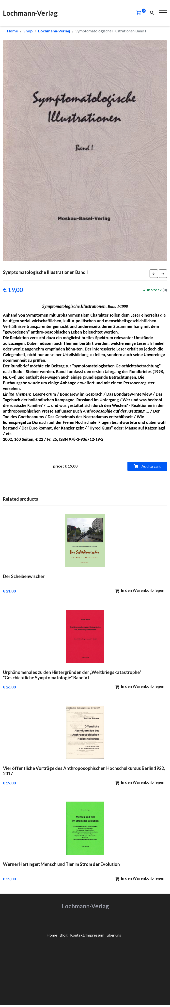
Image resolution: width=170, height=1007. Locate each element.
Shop (28, 30)
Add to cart (147, 466)
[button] (138, 13)
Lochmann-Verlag (54, 30)
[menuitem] (51, 935)
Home (12, 30)
